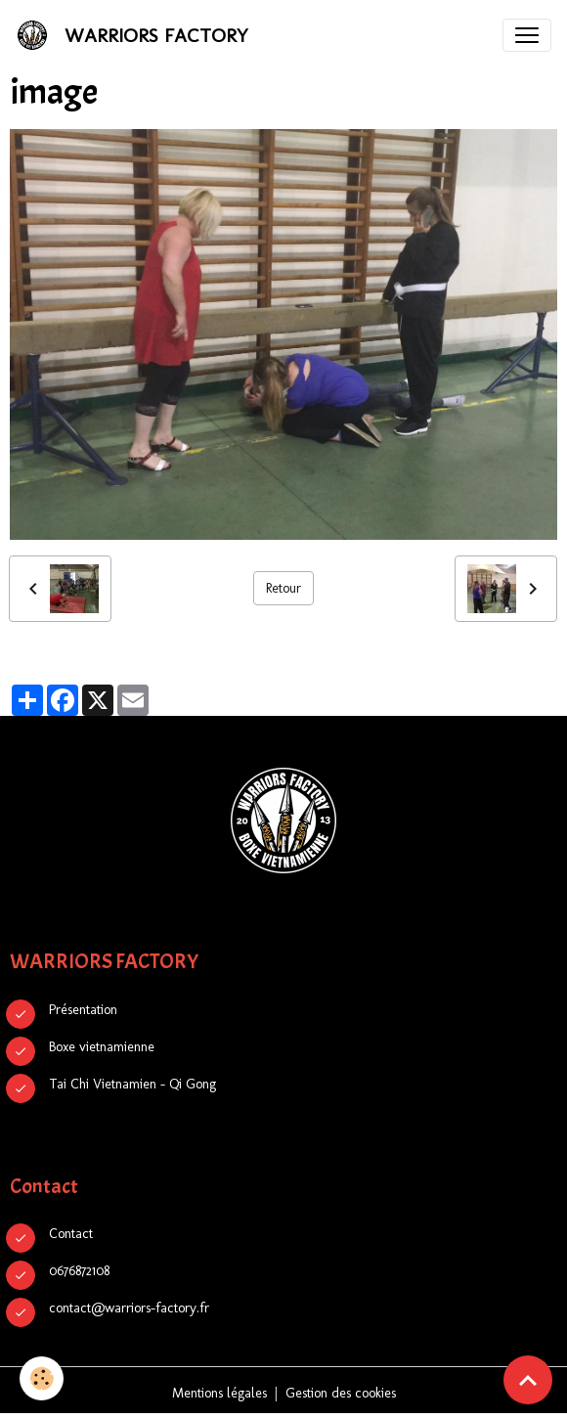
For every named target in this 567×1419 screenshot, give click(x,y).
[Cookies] (42, 1378)
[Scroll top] (527, 1379)
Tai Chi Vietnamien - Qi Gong (132, 1084)
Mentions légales (219, 1393)
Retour (283, 588)
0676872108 (79, 1271)
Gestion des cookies (340, 1393)
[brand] (136, 35)
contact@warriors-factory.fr (129, 1308)
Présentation (83, 1009)
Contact (71, 1233)
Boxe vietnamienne (101, 1047)
